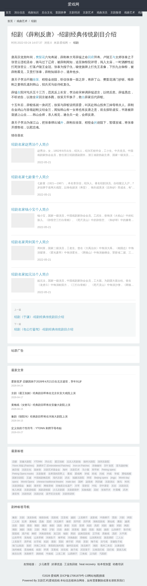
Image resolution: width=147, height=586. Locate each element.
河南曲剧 (72, 537)
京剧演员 (123, 485)
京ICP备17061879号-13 (74, 575)
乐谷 (114, 485)
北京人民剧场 (74, 461)
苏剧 (85, 541)
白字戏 (37, 541)
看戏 (69, 473)
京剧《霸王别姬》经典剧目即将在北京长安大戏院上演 (43, 393)
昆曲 (41, 521)
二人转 (15, 521)
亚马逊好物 (122, 465)
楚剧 (53, 541)
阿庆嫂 (99, 481)
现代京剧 (57, 477)
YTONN (38, 461)
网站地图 (93, 575)
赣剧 (37, 525)
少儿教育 (44, 564)
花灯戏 (110, 549)
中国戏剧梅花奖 (42, 477)
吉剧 (14, 525)
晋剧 (114, 517)
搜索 (102, 575)
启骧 (14, 461)
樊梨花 (40, 57)
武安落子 (85, 549)
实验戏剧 (86, 489)
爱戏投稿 (54, 580)
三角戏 (83, 553)
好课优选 (56, 564)
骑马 (119, 481)
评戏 (87, 473)
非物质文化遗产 (64, 485)
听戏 (94, 473)
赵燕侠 (89, 481)
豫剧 (29, 485)
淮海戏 (27, 537)
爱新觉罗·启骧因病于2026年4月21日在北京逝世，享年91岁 (46, 381)
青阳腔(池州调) (56, 545)
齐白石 (48, 461)
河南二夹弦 (40, 545)
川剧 (122, 517)
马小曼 (85, 469)
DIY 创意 (108, 465)
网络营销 (48, 485)
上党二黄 (60, 553)
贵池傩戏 (28, 549)
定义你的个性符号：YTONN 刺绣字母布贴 (36, 428)
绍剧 (34, 21)
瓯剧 (99, 529)
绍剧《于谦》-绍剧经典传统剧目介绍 (39, 317)
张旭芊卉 (105, 489)
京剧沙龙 (38, 493)
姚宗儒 (15, 469)
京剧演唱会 (18, 485)
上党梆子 (82, 517)
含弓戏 (104, 541)
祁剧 (119, 525)
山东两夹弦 (95, 537)
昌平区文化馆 (53, 493)
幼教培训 (118, 564)
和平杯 (95, 469)
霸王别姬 (59, 461)
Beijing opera (101, 477)
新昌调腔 (108, 537)
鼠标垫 (37, 469)
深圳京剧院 (103, 461)
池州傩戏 (16, 549)
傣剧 (52, 525)
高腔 (96, 525)
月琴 (77, 485)
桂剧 (89, 525)
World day (124, 477)
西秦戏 (105, 533)
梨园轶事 (61, 12)
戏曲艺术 (129, 12)
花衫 (96, 489)
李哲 (89, 477)
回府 (91, 57)
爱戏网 (73, 4)
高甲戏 (27, 541)
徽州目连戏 (72, 545)
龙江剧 (57, 533)
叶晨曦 (116, 489)
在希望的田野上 (56, 473)
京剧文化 (26, 469)
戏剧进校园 (44, 489)
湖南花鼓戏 (99, 521)
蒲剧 (22, 525)
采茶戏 (75, 529)
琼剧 (91, 529)
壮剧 (74, 525)
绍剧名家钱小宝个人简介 (30, 209)
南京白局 (16, 553)
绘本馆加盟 (104, 564)
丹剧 (78, 541)
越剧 (73, 517)
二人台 (119, 537)
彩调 (81, 525)
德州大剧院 (89, 461)
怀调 (46, 549)
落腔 (29, 545)
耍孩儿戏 (121, 549)
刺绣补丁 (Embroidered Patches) (53, 465)
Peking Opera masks (22, 473)
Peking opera (108, 469)
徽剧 (111, 525)
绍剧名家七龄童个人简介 (30, 177)
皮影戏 (93, 517)
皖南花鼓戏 (84, 533)
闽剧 (126, 525)
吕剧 (59, 529)
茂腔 (114, 533)
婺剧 (29, 525)
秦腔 (68, 521)
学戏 (116, 473)
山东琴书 (16, 537)
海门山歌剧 (18, 545)
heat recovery (87, 564)
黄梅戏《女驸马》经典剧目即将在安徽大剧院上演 (40, 404)
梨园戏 (15, 533)
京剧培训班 (68, 493)
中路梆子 (104, 517)
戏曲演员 (102, 12)
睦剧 (38, 549)
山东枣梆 (38, 537)
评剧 (129, 517)
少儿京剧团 (59, 489)
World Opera (27, 481)
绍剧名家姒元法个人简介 (30, 274)
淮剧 (29, 529)
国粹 (80, 481)
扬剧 (106, 529)
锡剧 (65, 533)
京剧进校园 (30, 489)
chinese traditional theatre (50, 481)
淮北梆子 (85, 545)
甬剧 (73, 533)
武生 (67, 477)
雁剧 (119, 521)
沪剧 (52, 529)
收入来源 (16, 489)
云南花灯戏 (98, 549)
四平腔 (77, 521)
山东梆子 (116, 529)
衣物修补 (96, 465)
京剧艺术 (88, 12)
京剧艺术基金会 (52, 469)
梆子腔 (69, 541)
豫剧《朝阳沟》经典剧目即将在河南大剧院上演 (39, 416)
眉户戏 (25, 533)
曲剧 (67, 529)
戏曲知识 (33, 12)
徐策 (36, 79)
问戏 (102, 473)
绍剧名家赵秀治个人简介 (30, 144)
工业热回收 (71, 564)
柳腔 (34, 533)
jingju (113, 477)
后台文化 (47, 12)
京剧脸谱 (115, 12)
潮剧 (14, 529)
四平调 (86, 521)
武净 (125, 489)
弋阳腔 (103, 553)
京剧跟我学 (73, 489)
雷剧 (61, 541)
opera (15, 481)
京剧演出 (109, 481)
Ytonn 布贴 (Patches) (23, 465)
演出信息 (19, 12)
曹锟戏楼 (126, 473)
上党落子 (16, 541)
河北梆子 (58, 521)
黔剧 (67, 525)
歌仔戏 (127, 529)
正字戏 (96, 533)
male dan (70, 481)
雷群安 (85, 485)
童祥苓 (37, 485)
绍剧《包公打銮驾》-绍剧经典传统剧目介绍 (43, 329)
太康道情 (119, 545)
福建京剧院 (78, 477)
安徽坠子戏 (116, 541)
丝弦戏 (64, 549)
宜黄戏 (54, 549)
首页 (8, 12)
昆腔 (49, 521)
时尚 (127, 481)
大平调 (123, 533)
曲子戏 (74, 549)
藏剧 (44, 525)
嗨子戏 (94, 541)
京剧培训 (74, 12)
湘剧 (22, 529)
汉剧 (37, 529)
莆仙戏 (111, 521)
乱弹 (24, 521)
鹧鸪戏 (39, 553)
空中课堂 (104, 485)
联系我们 (119, 580)
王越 (29, 477)
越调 (127, 521)
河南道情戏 (45, 533)
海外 (65, 469)
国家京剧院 (18, 477)
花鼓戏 (54, 517)
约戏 (109, 473)
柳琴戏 (61, 537)
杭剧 (46, 541)
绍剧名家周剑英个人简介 (30, 242)
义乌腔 (93, 553)
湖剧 (95, 545)
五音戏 (64, 517)
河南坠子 (50, 537)
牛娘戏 (49, 553)
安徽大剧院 (25, 461)
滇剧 (59, 525)
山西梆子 (72, 553)
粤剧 (44, 529)
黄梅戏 (32, 521)
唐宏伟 (15, 493)
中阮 (94, 485)
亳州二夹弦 (106, 545)
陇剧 (84, 529)
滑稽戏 (83, 537)
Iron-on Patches (81, 465)
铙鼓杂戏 (43, 517)
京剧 (22, 517)
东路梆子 (28, 553)
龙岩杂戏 (31, 517)
